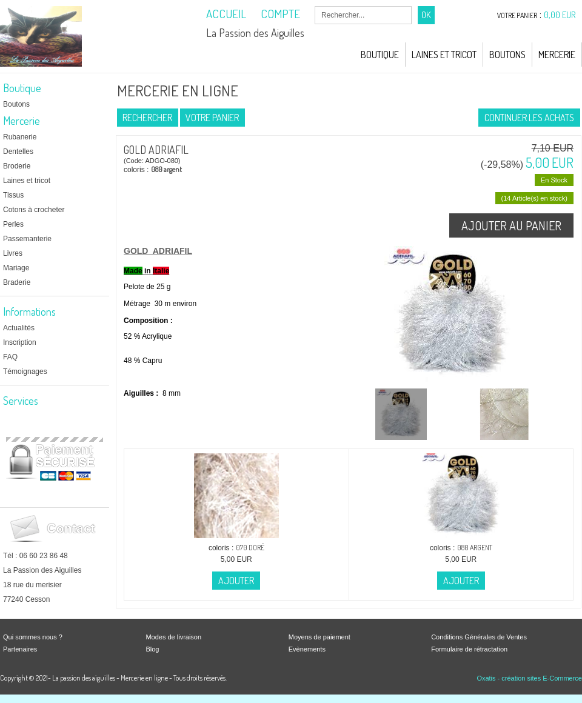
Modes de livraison (173, 637)
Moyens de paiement (319, 637)
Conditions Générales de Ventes (479, 637)
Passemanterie (27, 239)
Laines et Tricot (444, 54)
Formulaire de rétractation (469, 649)
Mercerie (556, 54)
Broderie (16, 166)
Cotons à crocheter (33, 209)
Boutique (380, 54)
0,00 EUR (560, 15)
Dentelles (18, 151)
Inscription (19, 342)
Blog (152, 649)
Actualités (19, 328)
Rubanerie (19, 137)
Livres (12, 253)
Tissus (13, 195)
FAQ (10, 357)
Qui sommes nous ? (32, 637)
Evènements (307, 649)
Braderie (16, 282)
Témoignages (25, 371)
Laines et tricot (26, 180)
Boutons (507, 54)
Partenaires (20, 649)
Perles (13, 224)
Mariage (16, 268)
